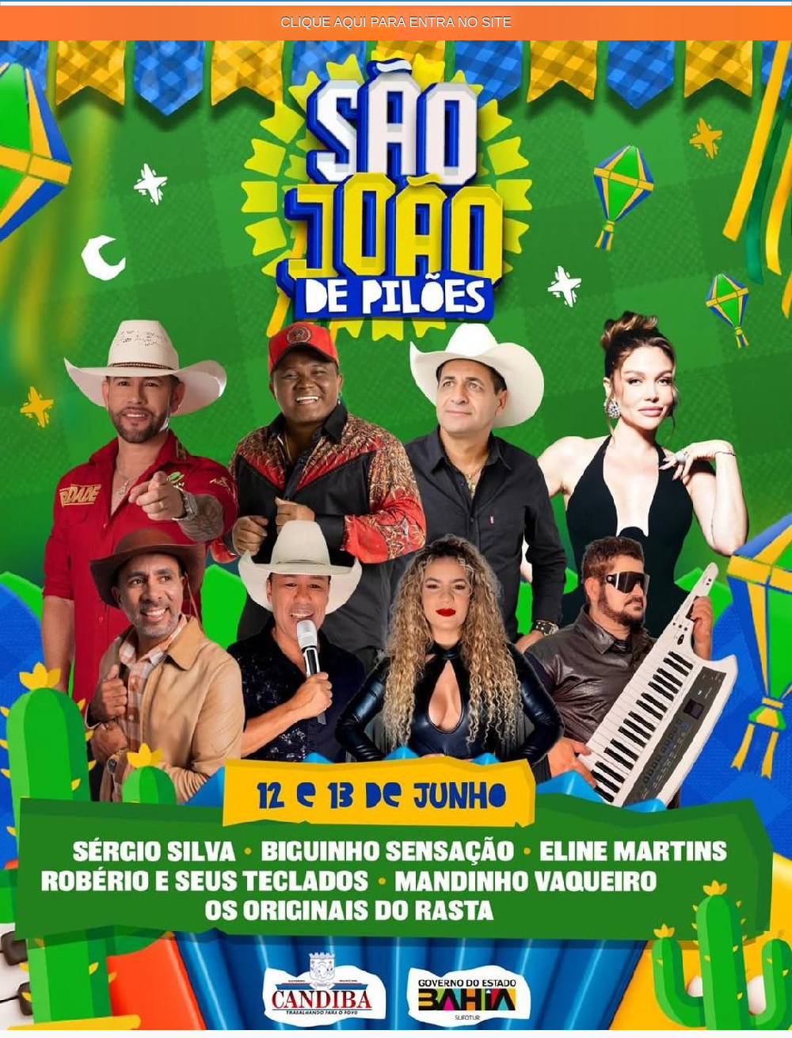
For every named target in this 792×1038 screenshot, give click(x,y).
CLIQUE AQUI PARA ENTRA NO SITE (396, 22)
